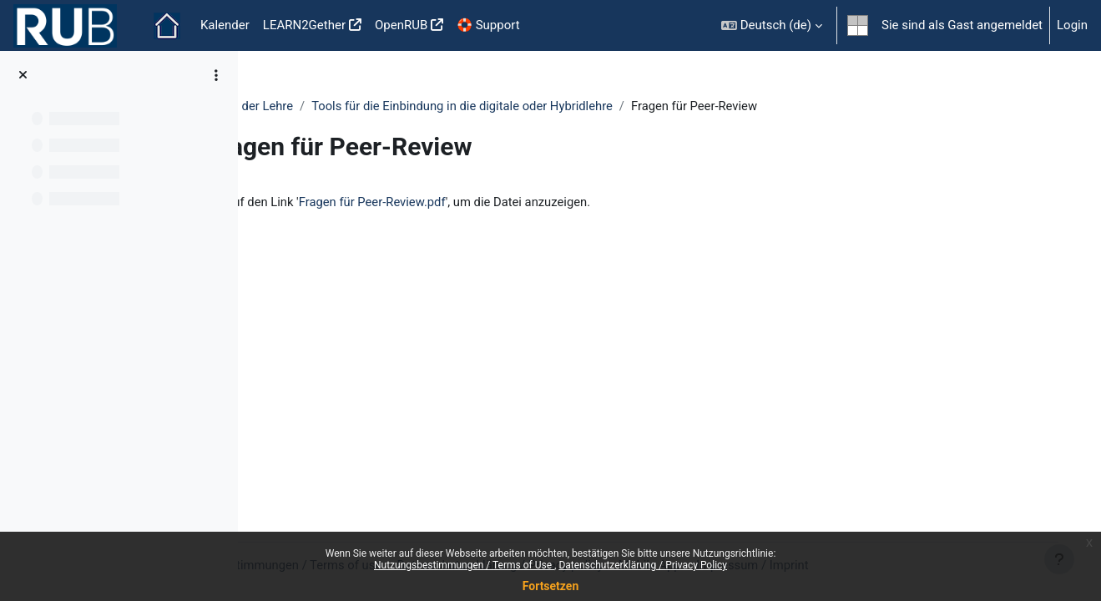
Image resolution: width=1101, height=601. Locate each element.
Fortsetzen (551, 586)
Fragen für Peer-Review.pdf (482, 202)
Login (1072, 25)
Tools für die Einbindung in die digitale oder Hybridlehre (572, 106)
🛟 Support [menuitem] (488, 25)
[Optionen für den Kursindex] (216, 75)
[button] (771, 25)
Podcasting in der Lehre (336, 106)
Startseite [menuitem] (167, 26)
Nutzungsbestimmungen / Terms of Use (464, 565)
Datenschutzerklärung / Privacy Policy (642, 565)
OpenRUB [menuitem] (401, 25)
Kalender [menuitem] (225, 25)
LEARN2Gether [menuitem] (304, 25)
